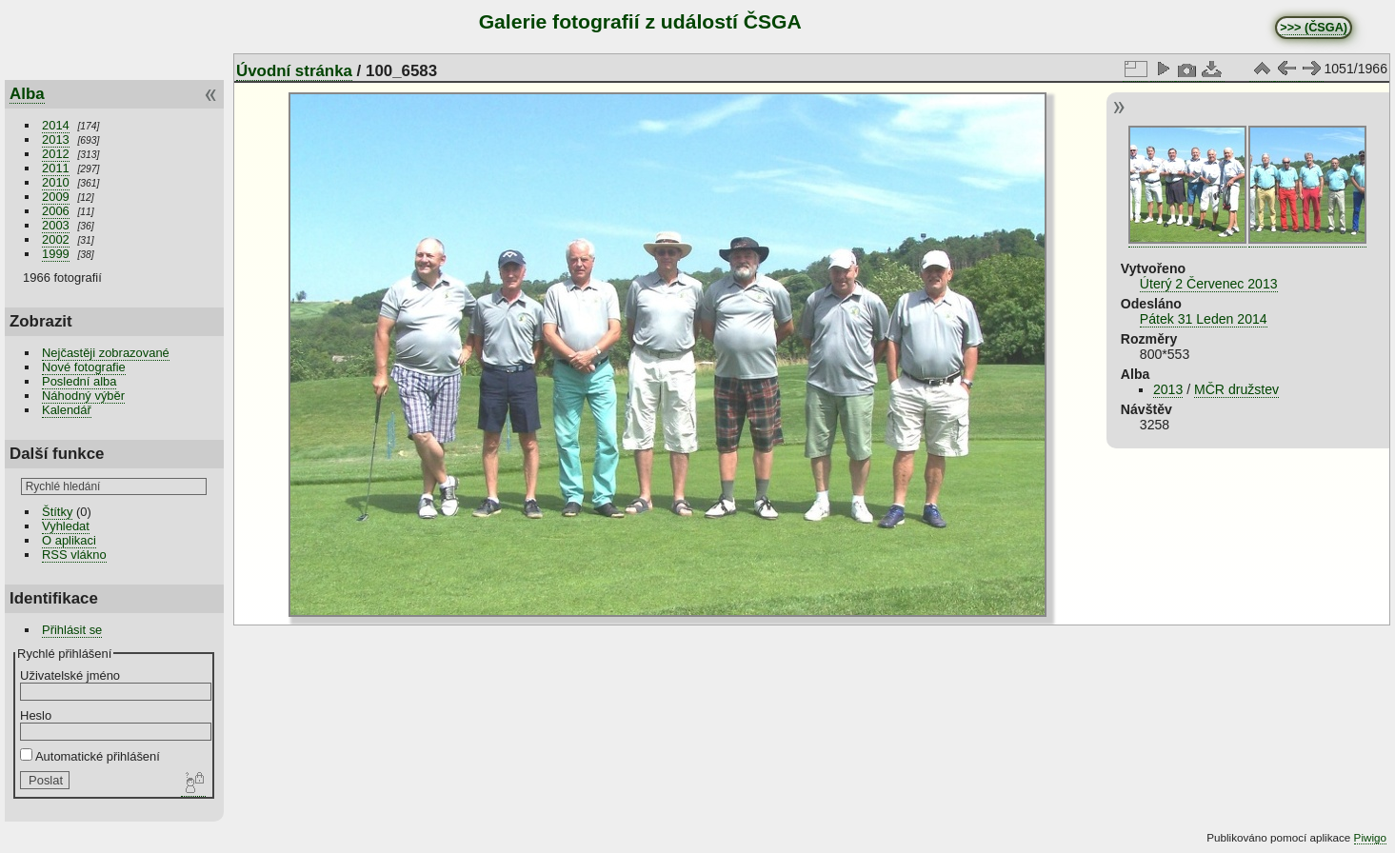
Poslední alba (79, 381)
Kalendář (66, 410)
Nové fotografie (84, 367)
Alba (27, 94)
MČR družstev (1236, 389)
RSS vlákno (74, 554)
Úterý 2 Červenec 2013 (1209, 283)
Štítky (57, 512)
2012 (56, 154)
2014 (56, 125)
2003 (56, 225)
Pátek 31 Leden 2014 (1203, 319)
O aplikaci (69, 540)
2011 (56, 168)
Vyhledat (66, 526)
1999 (56, 254)
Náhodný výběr (83, 395)
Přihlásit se (72, 630)
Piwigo (1370, 837)
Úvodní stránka (294, 71)
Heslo (35, 715)
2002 (56, 239)
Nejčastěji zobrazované (105, 353)
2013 (56, 139)
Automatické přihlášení (90, 756)
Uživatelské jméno (70, 675)
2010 (56, 182)
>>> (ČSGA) (1313, 27)
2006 (56, 211)
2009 (56, 196)
